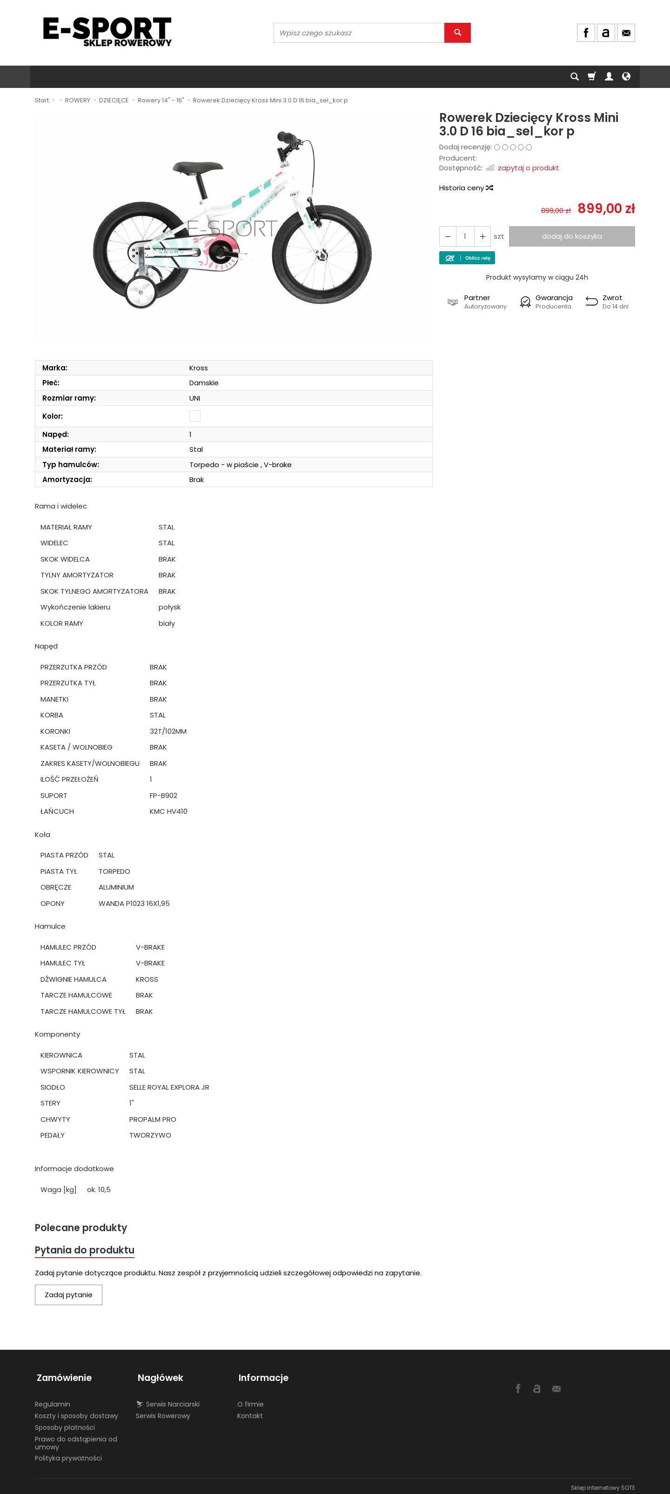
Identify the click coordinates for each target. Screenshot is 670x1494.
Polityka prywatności (68, 1455)
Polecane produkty (81, 1228)
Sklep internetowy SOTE (603, 1484)
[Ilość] (464, 236)
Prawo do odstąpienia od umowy (76, 1439)
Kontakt (250, 1412)
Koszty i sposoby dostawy (76, 1412)
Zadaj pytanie (69, 1295)
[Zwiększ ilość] (447, 236)
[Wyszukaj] (457, 33)
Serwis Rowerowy (163, 1412)
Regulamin (52, 1401)
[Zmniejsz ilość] (481, 236)
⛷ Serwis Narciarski (168, 1401)
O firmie (250, 1401)
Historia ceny (465, 188)
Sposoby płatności (65, 1424)
